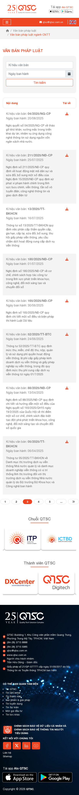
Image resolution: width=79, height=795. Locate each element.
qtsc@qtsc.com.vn (17, 650)
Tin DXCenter (13, 692)
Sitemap (7, 756)
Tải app (62, 7)
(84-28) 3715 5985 (17, 646)
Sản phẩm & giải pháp (18, 700)
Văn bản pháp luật (24, 30)
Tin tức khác (13, 714)
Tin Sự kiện (12, 707)
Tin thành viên (13, 696)
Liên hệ (7, 752)
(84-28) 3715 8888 (17, 642)
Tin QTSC (11, 689)
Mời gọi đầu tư (14, 711)
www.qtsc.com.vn (16, 655)
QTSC (30, 789)
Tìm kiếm (39, 82)
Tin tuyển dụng (14, 703)
